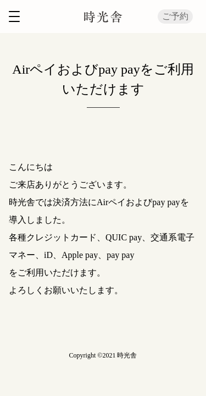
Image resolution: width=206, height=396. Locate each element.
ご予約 (175, 16)
